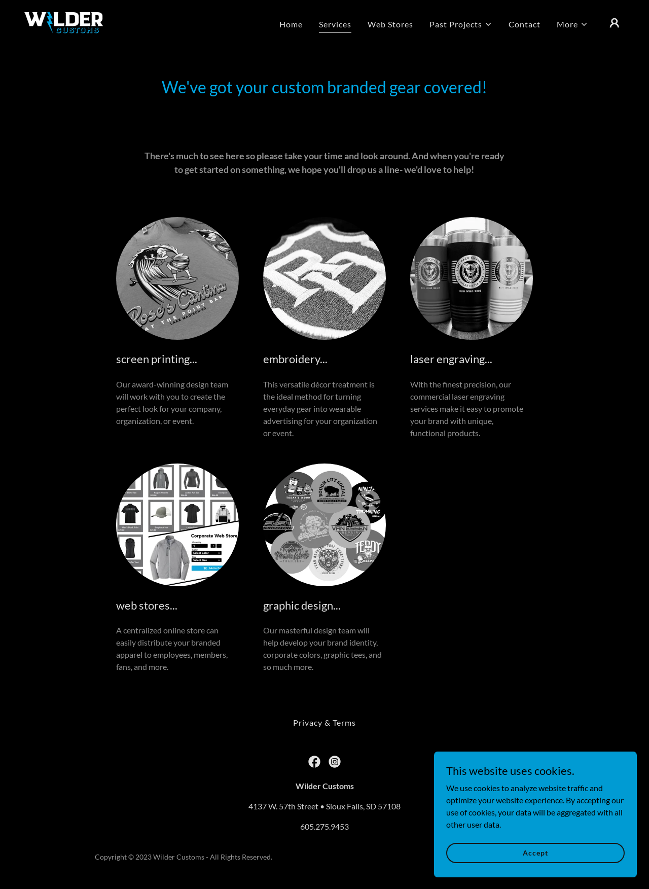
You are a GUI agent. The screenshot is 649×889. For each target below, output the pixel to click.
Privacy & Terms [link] (324, 722)
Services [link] (335, 24)
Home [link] (291, 24)
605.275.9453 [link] (324, 826)
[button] (460, 24)
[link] (63, 21)
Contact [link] (524, 24)
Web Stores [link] (390, 24)
